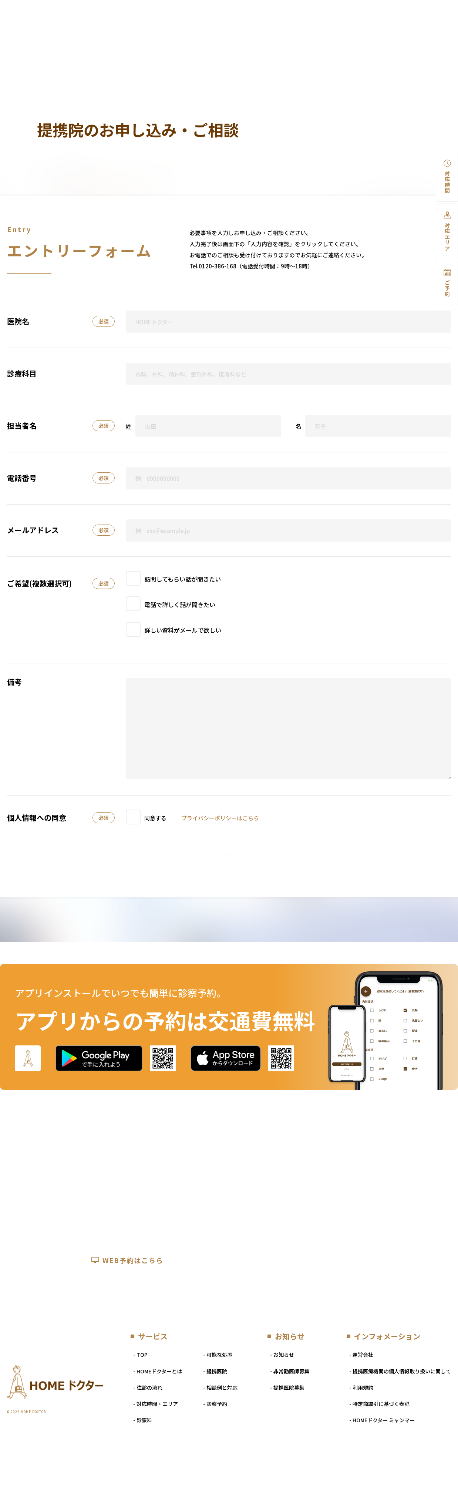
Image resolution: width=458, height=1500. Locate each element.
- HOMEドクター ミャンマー (382, 1453)
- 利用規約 (361, 1420)
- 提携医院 (215, 1404)
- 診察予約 (215, 1437)
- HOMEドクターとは (157, 1404)
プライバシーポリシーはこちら (220, 816)
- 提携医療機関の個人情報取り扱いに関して (400, 1404)
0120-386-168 (217, 262)
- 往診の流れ (147, 1420)
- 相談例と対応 (220, 1420)
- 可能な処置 (217, 1388)
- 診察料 (142, 1453)
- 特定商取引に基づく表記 (379, 1437)
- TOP (140, 1388)
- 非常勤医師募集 (290, 1404)
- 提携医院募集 (287, 1420)
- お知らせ (282, 1388)
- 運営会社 (361, 1388)
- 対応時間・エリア (155, 1437)
